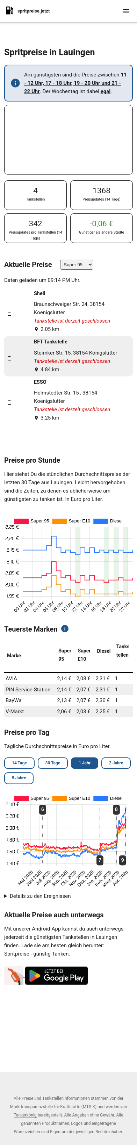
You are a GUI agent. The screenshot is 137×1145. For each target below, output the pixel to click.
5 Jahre (19, 777)
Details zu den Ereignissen (40, 896)
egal (106, 91)
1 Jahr (85, 763)
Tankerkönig (25, 1115)
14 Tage (19, 763)
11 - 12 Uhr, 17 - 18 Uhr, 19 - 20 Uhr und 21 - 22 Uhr (75, 83)
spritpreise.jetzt (27, 10)
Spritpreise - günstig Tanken (36, 954)
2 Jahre (116, 763)
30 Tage (52, 763)
